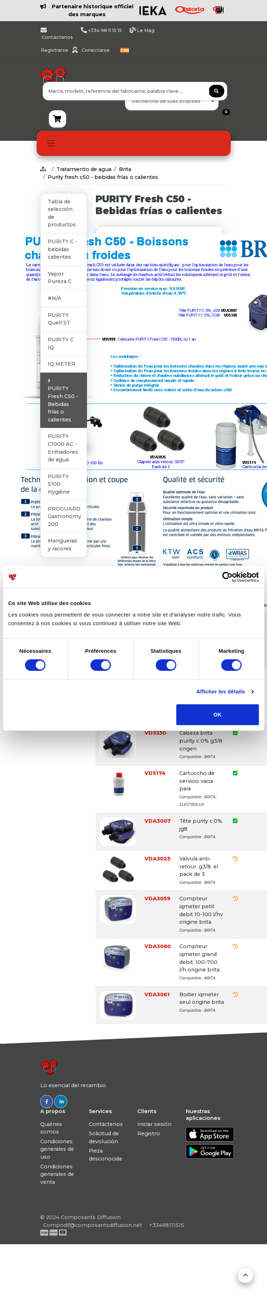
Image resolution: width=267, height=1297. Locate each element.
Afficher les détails (220, 691)
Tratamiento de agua (83, 169)
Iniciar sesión (154, 1124)
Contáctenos (106, 1124)
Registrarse (55, 50)
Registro (148, 1133)
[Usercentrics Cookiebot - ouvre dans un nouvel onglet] (227, 577)
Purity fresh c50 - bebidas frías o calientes (103, 177)
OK (217, 714)
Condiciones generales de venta (57, 1174)
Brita (125, 169)
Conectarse (96, 50)
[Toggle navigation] (51, 143)
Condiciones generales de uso (57, 1149)
